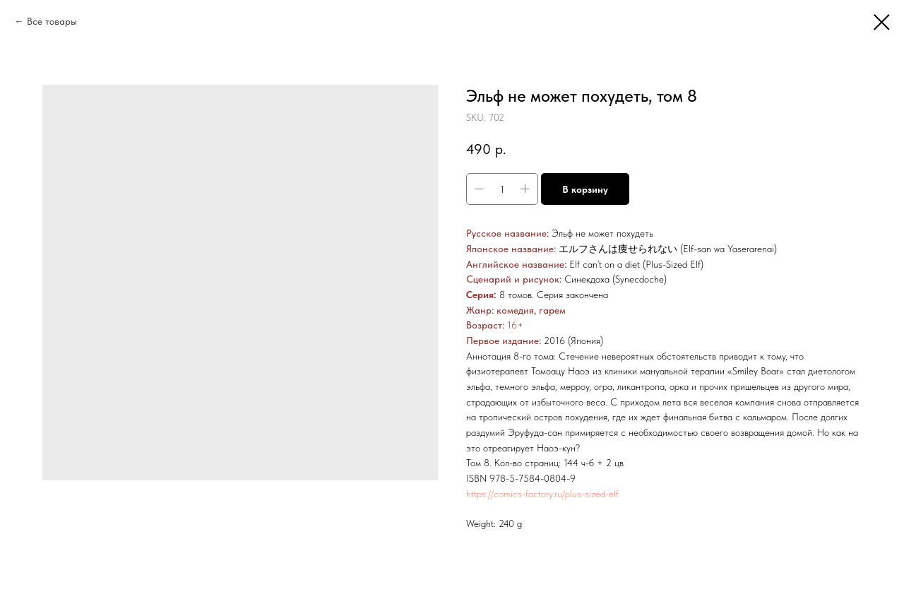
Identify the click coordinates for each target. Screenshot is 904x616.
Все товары (52, 21)
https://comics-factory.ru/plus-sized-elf (542, 493)
